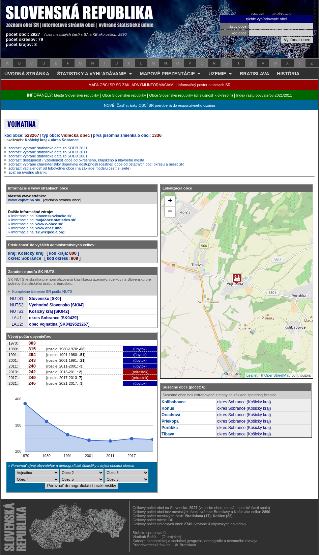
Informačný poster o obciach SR (204, 85)
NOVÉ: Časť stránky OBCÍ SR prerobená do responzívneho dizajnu (159, 105)
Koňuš (168, 408)
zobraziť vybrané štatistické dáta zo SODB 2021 (47, 148)
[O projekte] (171, 537)
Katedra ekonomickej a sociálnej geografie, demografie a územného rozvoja (195, 541)
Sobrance (31, 258)
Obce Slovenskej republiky (124, 95)
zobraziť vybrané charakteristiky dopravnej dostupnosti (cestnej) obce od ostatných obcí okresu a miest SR (96, 164)
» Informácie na (40, 216)
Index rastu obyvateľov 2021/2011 (264, 95)
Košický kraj (36, 140)
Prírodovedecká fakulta (152, 545)
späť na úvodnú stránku (27, 172)
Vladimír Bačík (144, 537)
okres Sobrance (65, 140)
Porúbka (170, 427)
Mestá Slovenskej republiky (76, 95)
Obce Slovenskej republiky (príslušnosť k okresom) (191, 95)
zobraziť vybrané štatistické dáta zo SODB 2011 (47, 152)
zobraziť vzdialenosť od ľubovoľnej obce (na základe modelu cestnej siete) (69, 168)
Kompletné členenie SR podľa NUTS (42, 291)
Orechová (171, 414)
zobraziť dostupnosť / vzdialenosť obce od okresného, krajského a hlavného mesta (76, 160)
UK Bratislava (185, 545)
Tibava (168, 434)
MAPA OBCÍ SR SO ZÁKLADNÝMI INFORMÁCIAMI (132, 85)
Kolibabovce (173, 402)
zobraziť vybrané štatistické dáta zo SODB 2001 (47, 156)
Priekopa (170, 421)
